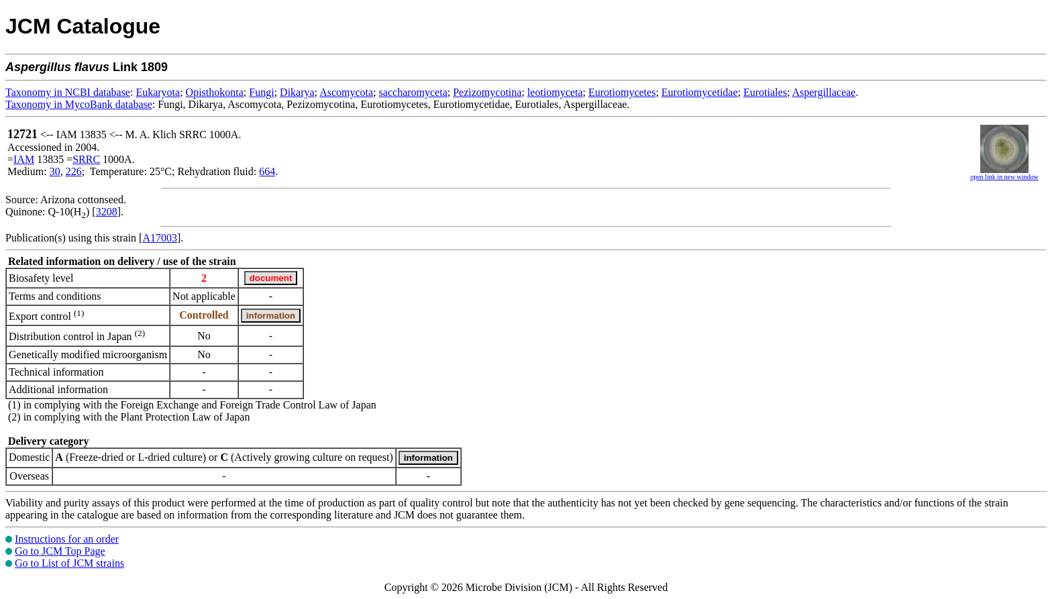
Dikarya (297, 92)
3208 (106, 211)
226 (74, 171)
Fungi (261, 92)
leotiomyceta (555, 92)
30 (55, 171)
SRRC (86, 159)
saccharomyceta (413, 92)
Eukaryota (158, 92)
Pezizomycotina (487, 92)
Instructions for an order (67, 539)
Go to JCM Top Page (60, 551)
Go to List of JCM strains (69, 563)
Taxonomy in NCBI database (67, 92)
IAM (23, 159)
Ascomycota (346, 92)
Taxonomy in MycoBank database (78, 104)
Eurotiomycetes (621, 92)
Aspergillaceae (823, 92)
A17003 (159, 237)
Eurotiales (765, 92)
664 (267, 171)
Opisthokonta (215, 92)
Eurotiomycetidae (700, 92)
